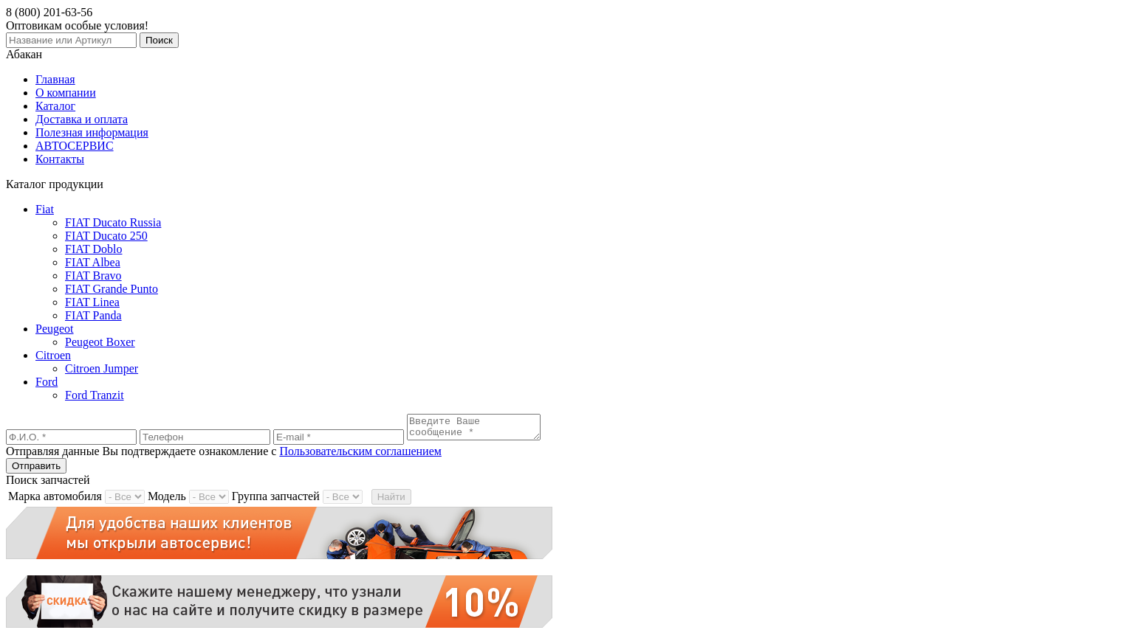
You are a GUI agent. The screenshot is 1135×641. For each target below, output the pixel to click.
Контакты (59, 159)
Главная (55, 79)
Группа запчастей (276, 500)
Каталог (55, 106)
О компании (65, 92)
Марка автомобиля (55, 500)
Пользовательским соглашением (360, 455)
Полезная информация (91, 132)
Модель (167, 500)
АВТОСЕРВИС (74, 145)
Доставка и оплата (81, 119)
